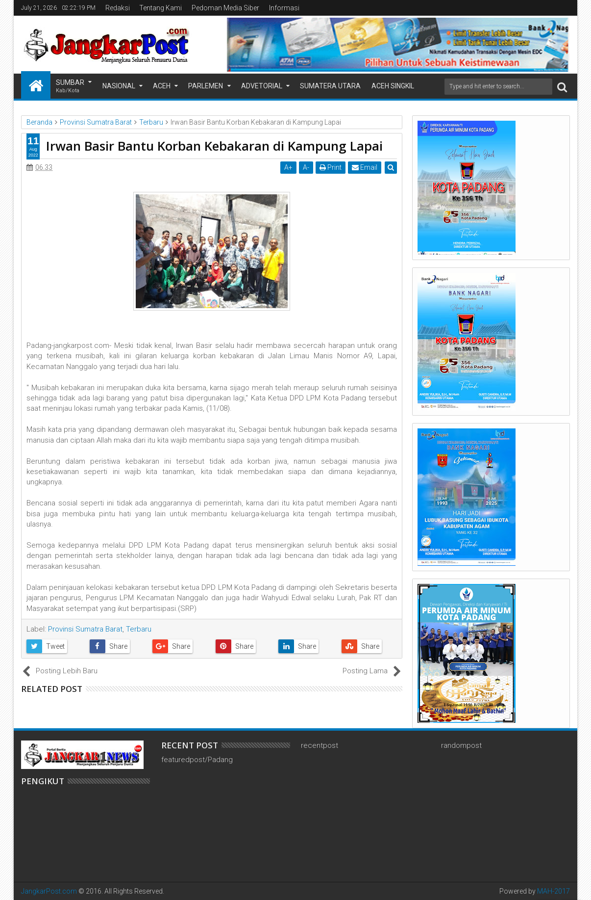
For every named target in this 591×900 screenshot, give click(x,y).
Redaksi (117, 8)
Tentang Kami (160, 8)
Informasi (284, 8)
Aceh (162, 86)
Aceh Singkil (392, 86)
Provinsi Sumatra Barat (85, 629)
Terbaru (138, 629)
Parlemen (205, 86)
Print (331, 167)
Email (364, 167)
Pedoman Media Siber (225, 8)
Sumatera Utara (330, 86)
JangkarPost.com (49, 891)
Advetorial (261, 86)
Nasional (118, 86)
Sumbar (70, 87)
